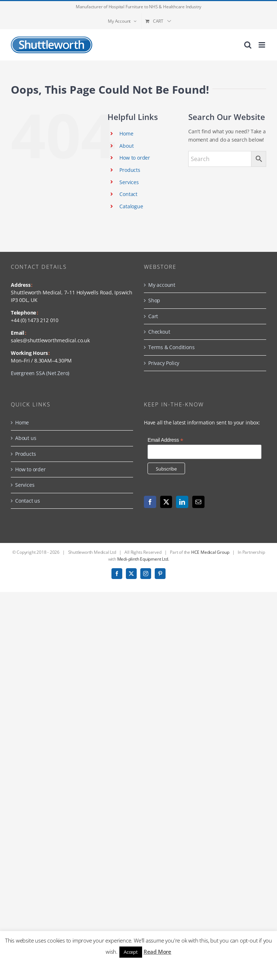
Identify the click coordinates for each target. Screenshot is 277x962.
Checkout (159, 331)
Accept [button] (131, 952)
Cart (153, 316)
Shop (154, 300)
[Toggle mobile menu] (262, 45)
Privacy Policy (163, 363)
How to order (134, 157)
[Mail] (198, 502)
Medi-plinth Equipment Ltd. (143, 559)
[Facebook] (150, 502)
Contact (128, 194)
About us (25, 438)
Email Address (165, 440)
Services (128, 182)
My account (161, 284)
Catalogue (131, 206)
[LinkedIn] (182, 502)
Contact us (27, 500)
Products (129, 169)
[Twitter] (166, 502)
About (126, 145)
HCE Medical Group (210, 552)
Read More (157, 951)
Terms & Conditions (171, 347)
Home (126, 133)
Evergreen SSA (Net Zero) (40, 373)
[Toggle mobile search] (247, 45)
